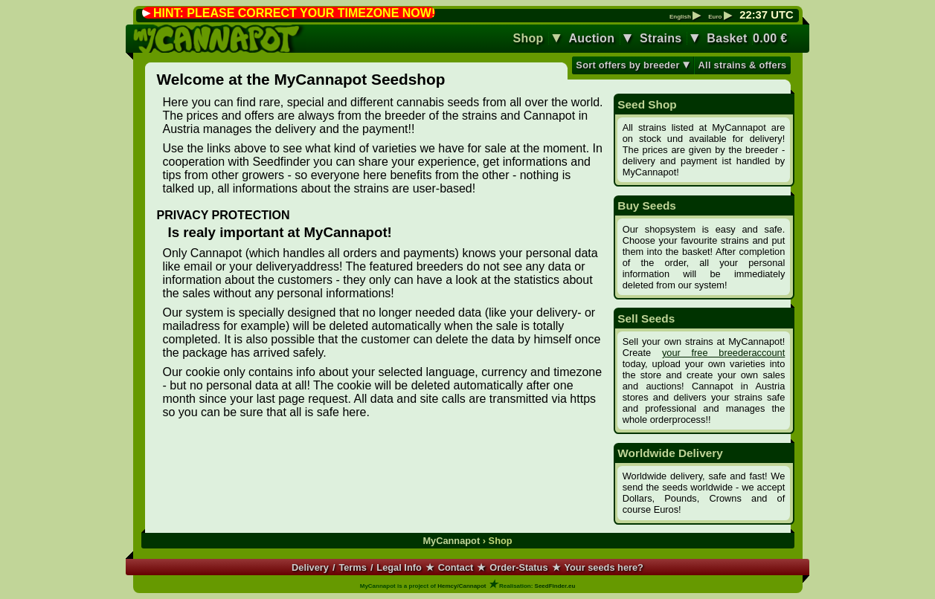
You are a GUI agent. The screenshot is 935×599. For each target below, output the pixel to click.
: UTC (766, 15)
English (685, 17)
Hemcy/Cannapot (461, 586)
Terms (352, 567)
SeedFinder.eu (555, 586)
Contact (456, 567)
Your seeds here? (603, 567)
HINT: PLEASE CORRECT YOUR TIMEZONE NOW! (294, 13)
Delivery (310, 567)
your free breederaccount (723, 352)
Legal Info (398, 567)
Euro (719, 17)
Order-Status (518, 567)
